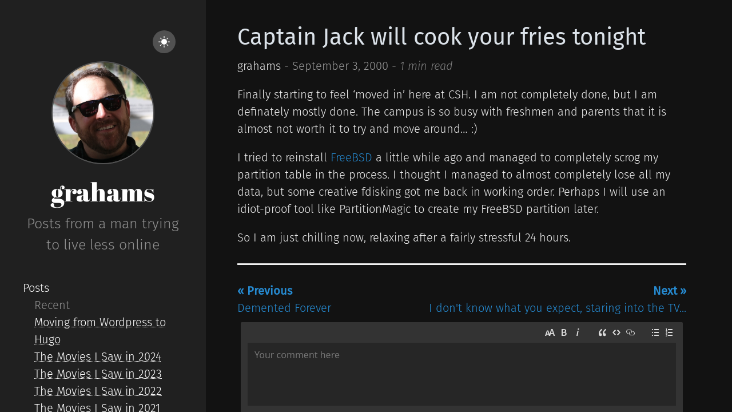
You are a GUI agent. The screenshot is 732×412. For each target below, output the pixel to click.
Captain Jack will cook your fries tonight (441, 37)
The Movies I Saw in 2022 (98, 391)
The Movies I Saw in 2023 (98, 374)
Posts (36, 288)
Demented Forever (284, 299)
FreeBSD (351, 157)
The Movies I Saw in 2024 (97, 356)
